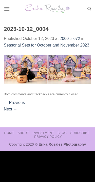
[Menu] (7, 9)
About (23, 133)
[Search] (89, 9)
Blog (62, 133)
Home (9, 133)
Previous (14, 102)
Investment (43, 133)
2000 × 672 (70, 38)
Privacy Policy (48, 137)
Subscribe (79, 133)
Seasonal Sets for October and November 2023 (46, 45)
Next (10, 109)
